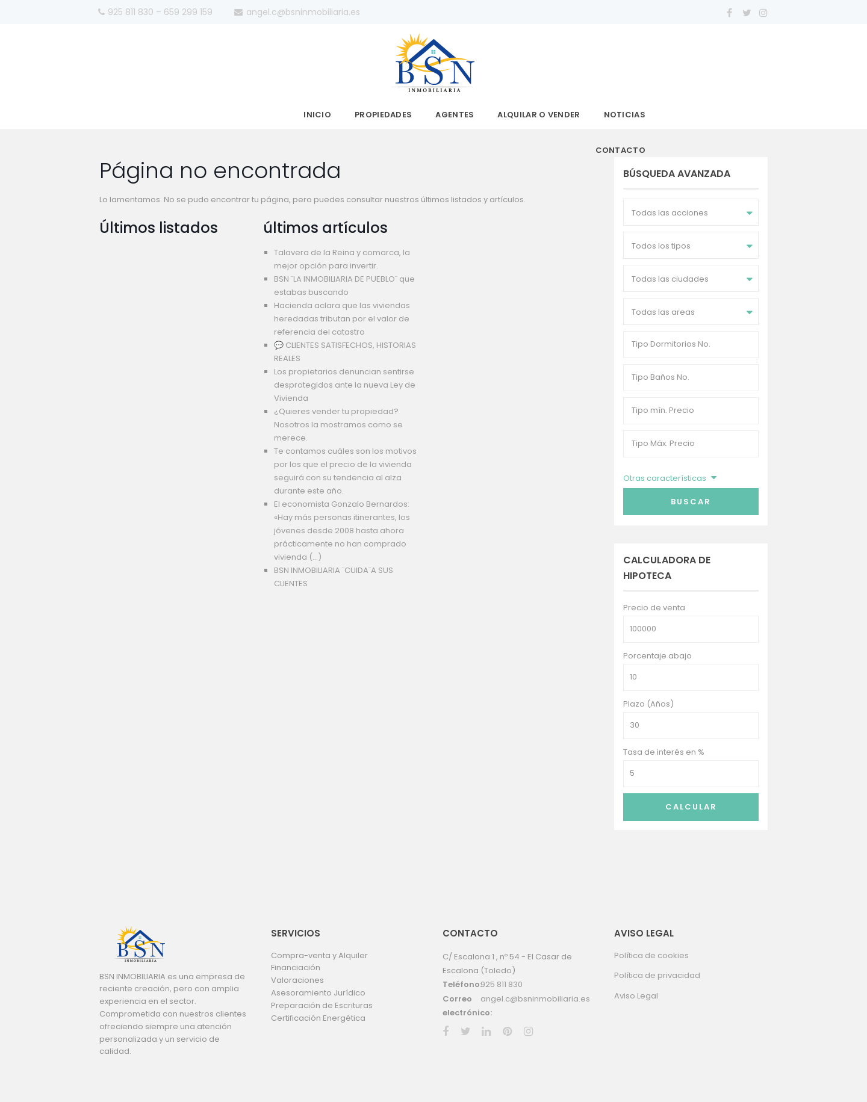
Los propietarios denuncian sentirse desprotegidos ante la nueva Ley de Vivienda (344, 385)
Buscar (691, 501)
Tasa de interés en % (663, 752)
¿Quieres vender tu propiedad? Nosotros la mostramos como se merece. (338, 425)
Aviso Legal (636, 995)
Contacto (620, 150)
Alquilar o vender (538, 114)
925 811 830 (501, 984)
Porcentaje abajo (657, 656)
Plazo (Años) (648, 704)
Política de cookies (651, 955)
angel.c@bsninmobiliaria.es (535, 998)
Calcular (691, 807)
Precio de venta (654, 607)
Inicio (317, 114)
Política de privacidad (657, 975)
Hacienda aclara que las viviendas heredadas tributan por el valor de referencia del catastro (342, 319)
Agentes (454, 114)
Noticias (624, 114)
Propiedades (383, 114)
